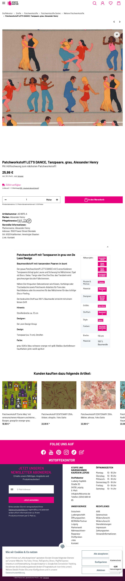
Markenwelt (76, 527)
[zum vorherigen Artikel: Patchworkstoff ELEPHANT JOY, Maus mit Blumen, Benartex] (114, 22)
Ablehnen (99, 570)
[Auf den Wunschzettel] (117, 35)
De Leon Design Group (102, 298)
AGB (98, 511)
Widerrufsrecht (103, 517)
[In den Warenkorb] (94, 199)
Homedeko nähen (102, 258)
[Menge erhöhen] (57, 200)
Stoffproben (76, 537)
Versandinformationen (106, 533)
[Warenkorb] (119, 3)
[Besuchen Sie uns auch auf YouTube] (51, 452)
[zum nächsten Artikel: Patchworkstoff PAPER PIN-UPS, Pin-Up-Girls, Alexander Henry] (120, 22)
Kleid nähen (102, 264)
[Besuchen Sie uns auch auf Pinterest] (58, 452)
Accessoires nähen (102, 274)
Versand (20, 176)
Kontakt (11, 237)
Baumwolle (102, 289)
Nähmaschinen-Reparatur (78, 532)
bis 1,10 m (102, 306)
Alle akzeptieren (99, 554)
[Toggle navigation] (3, 2)
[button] (95, 3)
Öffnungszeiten (78, 517)
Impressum (101, 527)
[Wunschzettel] (111, 3)
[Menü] (120, 551)
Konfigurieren (100, 562)
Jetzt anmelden (31, 500)
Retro (100, 320)
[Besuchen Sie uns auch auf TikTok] (74, 452)
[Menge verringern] (5, 200)
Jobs (73, 540)
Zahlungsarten (102, 530)
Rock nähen (102, 269)
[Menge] (26, 200)
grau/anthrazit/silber (102, 328)
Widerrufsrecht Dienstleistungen (103, 523)
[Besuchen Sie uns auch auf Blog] (81, 452)
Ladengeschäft (78, 514)
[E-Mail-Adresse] (34, 489)
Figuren (101, 282)
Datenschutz (101, 514)
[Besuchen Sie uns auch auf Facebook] (43, 452)
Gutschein (75, 511)
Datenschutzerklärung (18, 509)
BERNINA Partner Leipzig (79, 523)
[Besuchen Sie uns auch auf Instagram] (66, 452)
